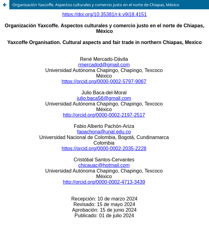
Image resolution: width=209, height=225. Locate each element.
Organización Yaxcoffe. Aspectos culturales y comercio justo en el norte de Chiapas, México (95, 4)
